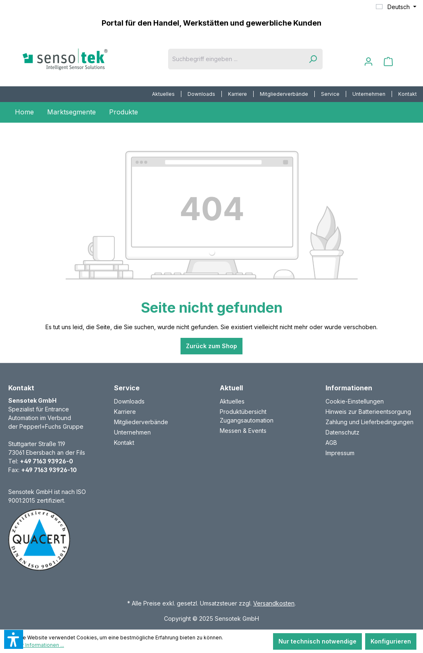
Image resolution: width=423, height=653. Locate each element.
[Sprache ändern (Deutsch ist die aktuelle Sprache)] (396, 7)
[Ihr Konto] (368, 61)
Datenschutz (342, 432)
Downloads (201, 94)
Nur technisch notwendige (317, 641)
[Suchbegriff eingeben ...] (235, 59)
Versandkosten (274, 603)
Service (330, 94)
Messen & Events (243, 430)
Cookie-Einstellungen (355, 401)
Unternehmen (368, 94)
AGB (331, 442)
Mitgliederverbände (284, 94)
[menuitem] (163, 94)
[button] (13, 639)
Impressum (340, 452)
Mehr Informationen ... (38, 645)
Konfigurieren (391, 641)
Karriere (237, 94)
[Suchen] (313, 59)
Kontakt (407, 94)
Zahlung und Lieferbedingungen (369, 421)
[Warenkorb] (388, 61)
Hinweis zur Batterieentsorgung (368, 411)
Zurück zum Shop (211, 345)
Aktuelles (163, 94)
